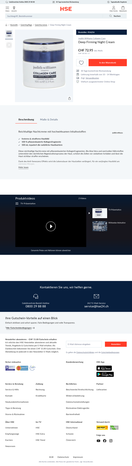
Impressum (78, 457)
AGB (51, 457)
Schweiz (69, 434)
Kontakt (9, 395)
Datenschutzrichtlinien (85, 352)
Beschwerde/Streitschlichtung (79, 389)
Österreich (71, 440)
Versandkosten (92, 78)
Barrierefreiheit (73, 414)
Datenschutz (63, 457)
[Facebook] (105, 441)
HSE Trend (40, 440)
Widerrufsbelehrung (75, 395)
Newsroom (10, 446)
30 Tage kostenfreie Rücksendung (65, 2)
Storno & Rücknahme (14, 414)
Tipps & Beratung (13, 408)
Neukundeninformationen (17, 402)
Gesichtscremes (41, 25)
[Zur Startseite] (66, 9)
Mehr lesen (23, 167)
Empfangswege (12, 434)
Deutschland (71, 427)
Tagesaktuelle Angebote (117, 2)
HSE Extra (40, 434)
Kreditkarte (41, 395)
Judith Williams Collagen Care (91, 38)
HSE (38, 427)
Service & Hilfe (12, 389)
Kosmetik (14, 25)
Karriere (9, 440)
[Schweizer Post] (102, 428)
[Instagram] (111, 441)
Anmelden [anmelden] (116, 344)
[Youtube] (98, 441)
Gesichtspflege (26, 25)
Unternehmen (11, 427)
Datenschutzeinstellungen (77, 402)
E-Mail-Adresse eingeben (79, 344)
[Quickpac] (114, 428)
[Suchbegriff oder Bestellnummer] (54, 16)
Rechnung (40, 389)
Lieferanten (101, 389)
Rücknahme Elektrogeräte (77, 408)
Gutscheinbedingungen (110, 352)
